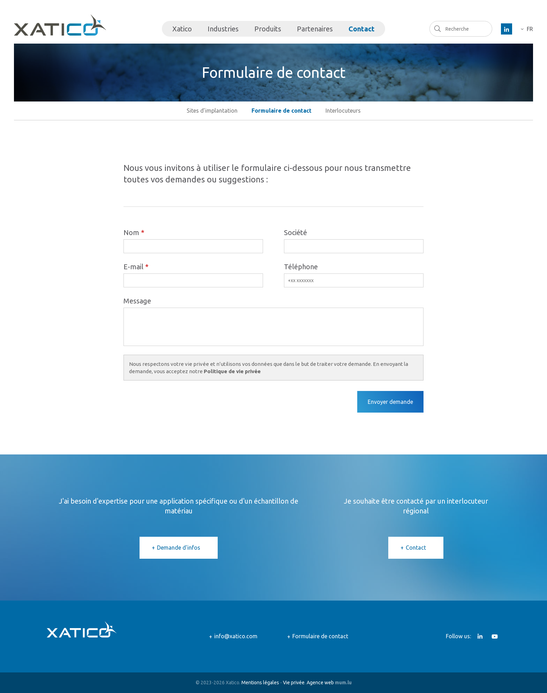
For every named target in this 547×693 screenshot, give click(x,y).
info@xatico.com (235, 636)
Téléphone (301, 267)
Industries (223, 29)
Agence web (320, 682)
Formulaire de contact (320, 636)
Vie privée (294, 682)
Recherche (437, 28)
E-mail (133, 267)
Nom (131, 232)
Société (295, 232)
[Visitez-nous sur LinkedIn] (506, 29)
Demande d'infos (178, 547)
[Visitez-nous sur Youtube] (494, 636)
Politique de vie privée (232, 371)
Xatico (182, 29)
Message (137, 301)
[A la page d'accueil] (60, 25)
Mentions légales (260, 682)
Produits (267, 29)
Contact (362, 29)
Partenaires (315, 29)
